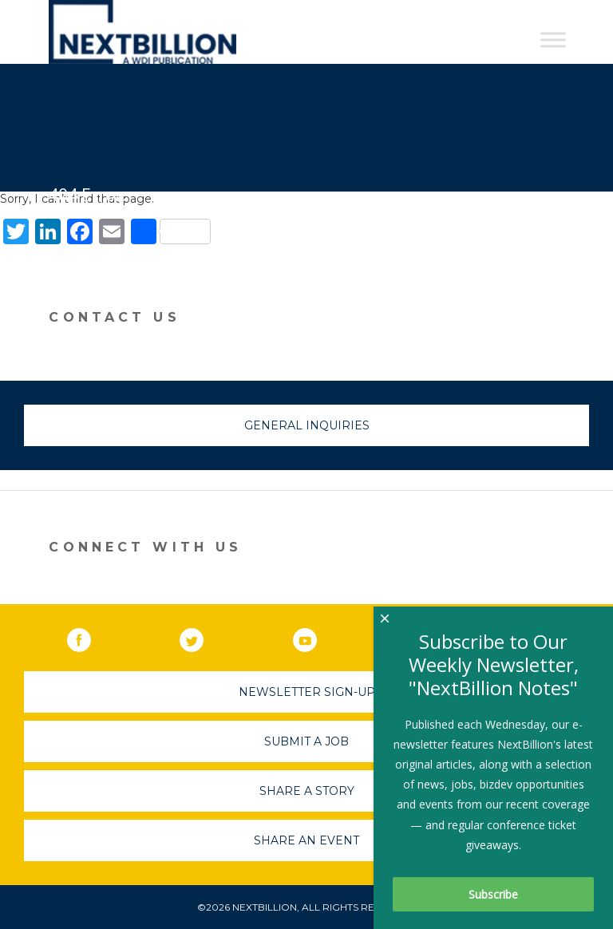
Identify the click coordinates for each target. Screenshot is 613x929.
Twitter (203, 637)
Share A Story (306, 791)
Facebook (90, 637)
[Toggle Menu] (553, 39)
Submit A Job (306, 741)
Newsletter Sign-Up (307, 692)
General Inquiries (307, 425)
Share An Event (306, 840)
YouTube (316, 637)
